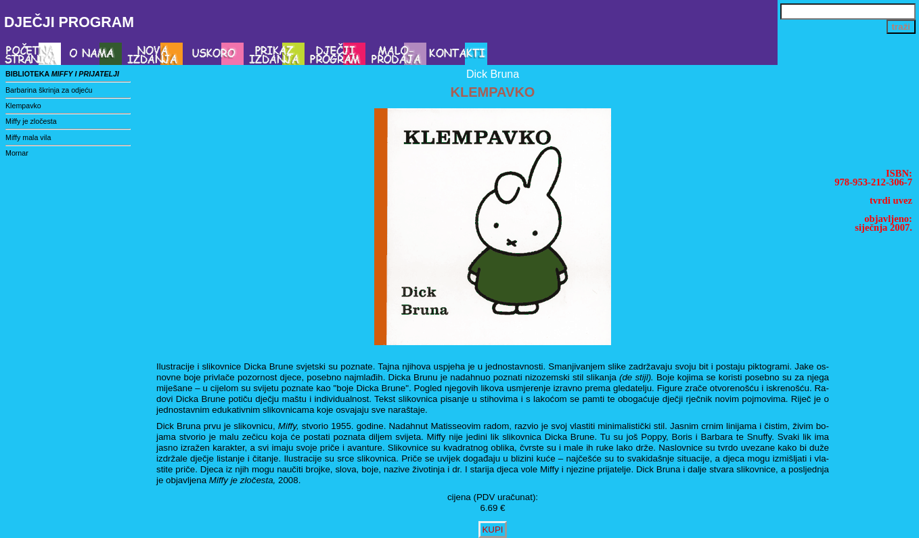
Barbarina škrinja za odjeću (49, 90)
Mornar (16, 153)
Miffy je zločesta (31, 121)
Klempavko (23, 106)
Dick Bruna (492, 74)
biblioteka (62, 74)
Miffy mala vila (28, 137)
